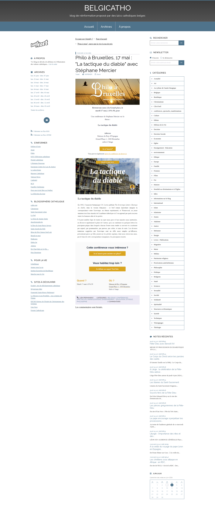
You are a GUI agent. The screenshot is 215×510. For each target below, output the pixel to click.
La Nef (33, 215)
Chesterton (34, 209)
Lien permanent (85, 298)
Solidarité (157, 300)
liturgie (156, 235)
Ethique (129, 299)
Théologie (157, 327)
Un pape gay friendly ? (84, 39)
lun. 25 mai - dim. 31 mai (40, 79)
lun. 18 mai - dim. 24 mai (40, 83)
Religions (157, 277)
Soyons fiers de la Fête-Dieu (163, 393)
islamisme (157, 212)
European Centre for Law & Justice (43, 167)
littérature (157, 231)
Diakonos (34, 239)
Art (155, 83)
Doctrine (157, 129)
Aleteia (33, 246)
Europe (156, 162)
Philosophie (82, 302)
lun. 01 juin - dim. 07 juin (40, 76)
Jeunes (156, 217)
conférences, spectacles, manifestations (167, 111)
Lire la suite (53, 64)
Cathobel (34, 180)
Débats (156, 120)
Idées (156, 194)
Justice (156, 226)
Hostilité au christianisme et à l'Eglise (167, 189)
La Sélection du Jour (38, 194)
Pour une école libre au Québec (42, 190)
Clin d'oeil (157, 106)
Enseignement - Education (113, 299)
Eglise (156, 143)
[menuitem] (89, 26)
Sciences (157, 286)
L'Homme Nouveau (38, 163)
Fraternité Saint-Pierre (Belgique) (42, 292)
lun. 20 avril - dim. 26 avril (40, 96)
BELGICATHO (107, 7)
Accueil (89, 26)
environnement (159, 152)
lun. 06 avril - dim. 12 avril (40, 103)
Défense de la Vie (160, 125)
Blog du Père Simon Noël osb (41, 232)
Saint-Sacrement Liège (39, 212)
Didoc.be (34, 242)
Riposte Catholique (37, 173)
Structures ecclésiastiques (163, 309)
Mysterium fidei (36, 289)
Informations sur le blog (162, 199)
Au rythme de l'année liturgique (165, 88)
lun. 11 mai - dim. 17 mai (40, 86)
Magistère (157, 245)
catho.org (34, 205)
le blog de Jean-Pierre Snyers (41, 226)
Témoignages (158, 323)
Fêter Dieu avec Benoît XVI (162, 344)
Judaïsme (157, 222)
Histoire (156, 185)
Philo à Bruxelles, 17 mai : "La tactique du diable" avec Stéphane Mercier (106, 64)
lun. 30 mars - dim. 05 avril (40, 106)
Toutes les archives (37, 110)
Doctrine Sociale (160, 134)
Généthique (35, 264)
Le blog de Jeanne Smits (39, 219)
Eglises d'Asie (36, 146)
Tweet (77, 74)
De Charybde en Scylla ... (40, 249)
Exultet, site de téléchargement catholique (45, 286)
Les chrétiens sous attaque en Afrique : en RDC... (164, 460)
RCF (32, 184)
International (158, 203)
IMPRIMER (87, 74)
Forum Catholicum (37, 310)
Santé (156, 281)
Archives (106, 26)
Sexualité (157, 291)
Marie (156, 249)
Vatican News (35, 177)
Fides (33, 153)
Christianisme (159, 102)
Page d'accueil (101, 39)
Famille (156, 166)
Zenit (32, 150)
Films (156, 176)
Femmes (157, 171)
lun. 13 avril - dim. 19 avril (40, 99)
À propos (125, 26)
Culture (156, 116)
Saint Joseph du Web (38, 229)
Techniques (158, 318)
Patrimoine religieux (161, 258)
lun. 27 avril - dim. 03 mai (40, 93)
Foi (155, 180)
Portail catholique (37, 160)
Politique (157, 272)
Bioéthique (158, 97)
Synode (156, 314)
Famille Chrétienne (37, 187)
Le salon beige (36, 170)
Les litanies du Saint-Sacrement (164, 382)
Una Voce (34, 307)
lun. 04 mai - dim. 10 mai (40, 89)
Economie (157, 139)
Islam (156, 208)
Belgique (112, 298)
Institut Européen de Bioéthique (42, 271)
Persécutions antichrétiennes (164, 263)
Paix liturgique (36, 252)
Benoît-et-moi (36, 236)
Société (156, 295)
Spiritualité (158, 304)
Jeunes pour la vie (37, 267)
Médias (156, 254)
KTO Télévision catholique (40, 157)
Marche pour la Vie (37, 274)
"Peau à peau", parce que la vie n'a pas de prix (95, 44)
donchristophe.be (37, 222)
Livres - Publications (161, 240)
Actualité (157, 79)
